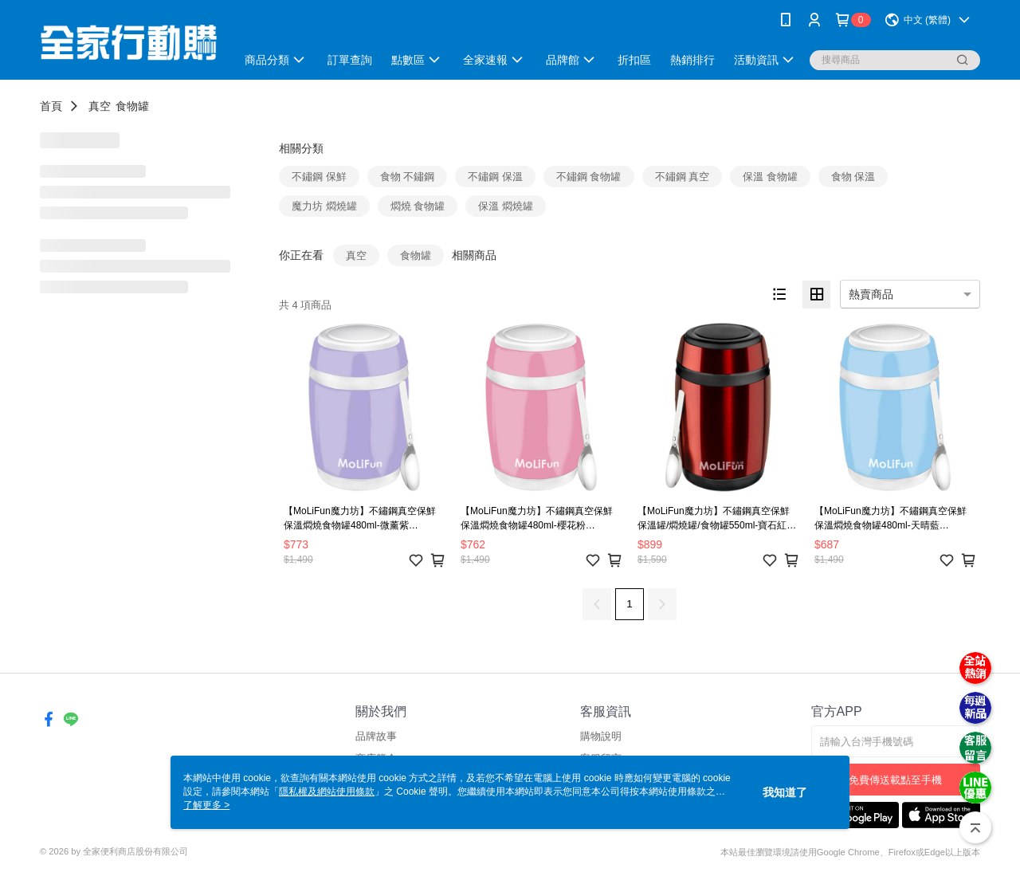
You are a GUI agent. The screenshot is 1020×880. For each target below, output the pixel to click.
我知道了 (785, 792)
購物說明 (601, 736)
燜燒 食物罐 (417, 206)
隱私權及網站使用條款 (327, 791)
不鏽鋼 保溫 (495, 177)
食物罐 (132, 106)
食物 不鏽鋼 (407, 177)
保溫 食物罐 (770, 177)
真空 (99, 106)
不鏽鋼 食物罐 (589, 177)
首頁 (51, 106)
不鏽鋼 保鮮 (319, 177)
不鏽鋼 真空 (682, 177)
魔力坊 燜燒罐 (324, 206)
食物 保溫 (853, 177)
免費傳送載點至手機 (895, 780)
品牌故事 (376, 736)
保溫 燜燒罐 (505, 206)
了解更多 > (206, 805)
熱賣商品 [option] (871, 294)
